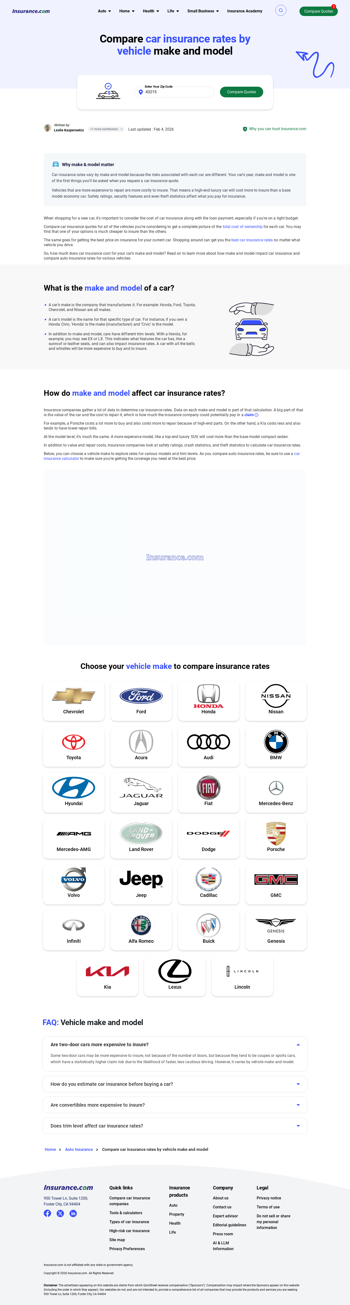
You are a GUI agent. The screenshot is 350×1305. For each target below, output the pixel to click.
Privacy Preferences (127, 1248)
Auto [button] (102, 11)
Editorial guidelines (229, 1225)
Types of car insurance (129, 1222)
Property (176, 1214)
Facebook (47, 1213)
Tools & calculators (125, 1213)
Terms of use (268, 1207)
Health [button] (148, 11)
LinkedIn (73, 1212)
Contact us (222, 1207)
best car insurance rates (252, 240)
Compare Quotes (318, 11)
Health (175, 1223)
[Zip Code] (174, 92)
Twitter (60, 1212)
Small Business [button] (200, 11)
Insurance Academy (244, 11)
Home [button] (124, 11)
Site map (117, 1240)
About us (220, 1198)
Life (172, 1232)
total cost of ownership (242, 226)
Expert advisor (225, 1216)
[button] (280, 10)
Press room (223, 1234)
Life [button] (170, 11)
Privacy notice (269, 1198)
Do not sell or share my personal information (273, 1222)
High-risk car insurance (129, 1231)
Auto (173, 1205)
